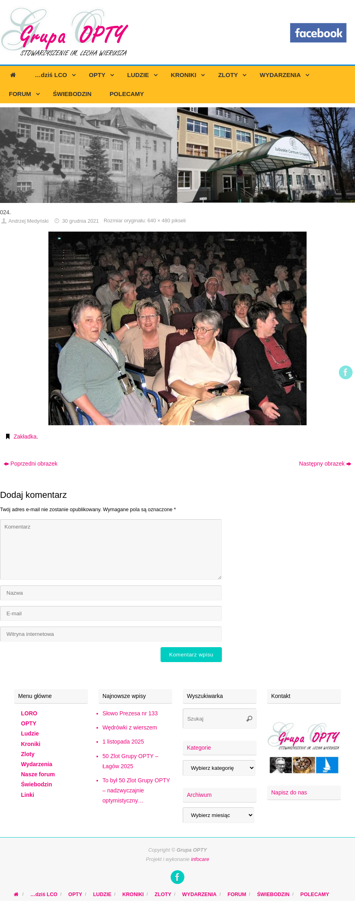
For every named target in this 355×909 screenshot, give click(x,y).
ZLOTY (163, 894)
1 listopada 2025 (123, 741)
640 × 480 (158, 221)
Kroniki (30, 744)
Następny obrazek (325, 463)
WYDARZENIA (199, 894)
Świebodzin (36, 784)
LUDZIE (102, 894)
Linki (27, 795)
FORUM (237, 894)
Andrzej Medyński (28, 221)
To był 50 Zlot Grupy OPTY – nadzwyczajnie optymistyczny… (136, 790)
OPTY (28, 723)
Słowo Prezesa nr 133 (130, 713)
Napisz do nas (289, 792)
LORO (29, 713)
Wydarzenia (36, 764)
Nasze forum (38, 774)
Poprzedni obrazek (31, 463)
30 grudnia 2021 (80, 221)
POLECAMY (315, 894)
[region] (177, 155)
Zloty (27, 754)
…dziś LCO (43, 894)
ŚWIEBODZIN (273, 894)
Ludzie (30, 733)
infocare (200, 859)
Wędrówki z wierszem (129, 727)
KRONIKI (133, 894)
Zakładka (25, 436)
